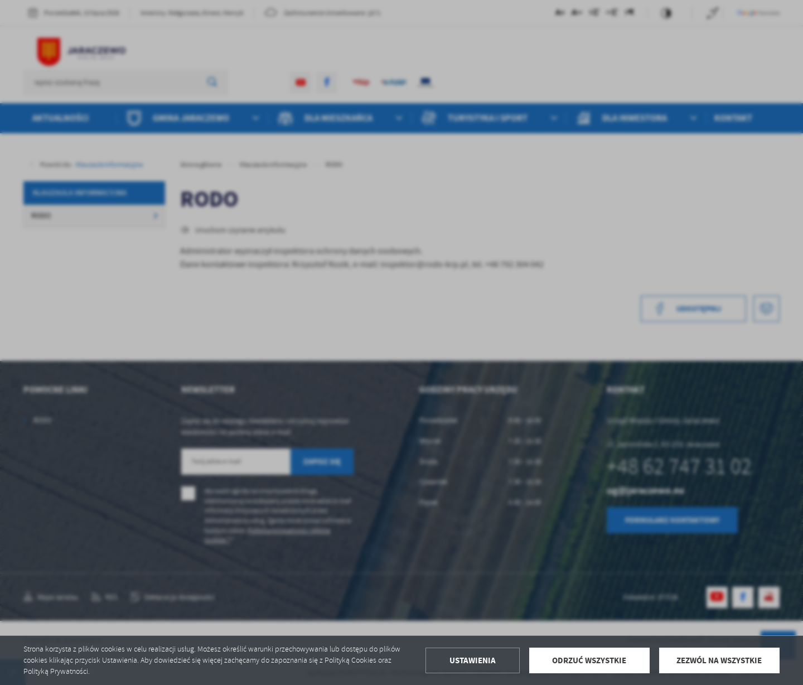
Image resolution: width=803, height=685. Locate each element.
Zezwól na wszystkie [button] (719, 660)
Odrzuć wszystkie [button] (589, 660)
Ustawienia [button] (472, 660)
